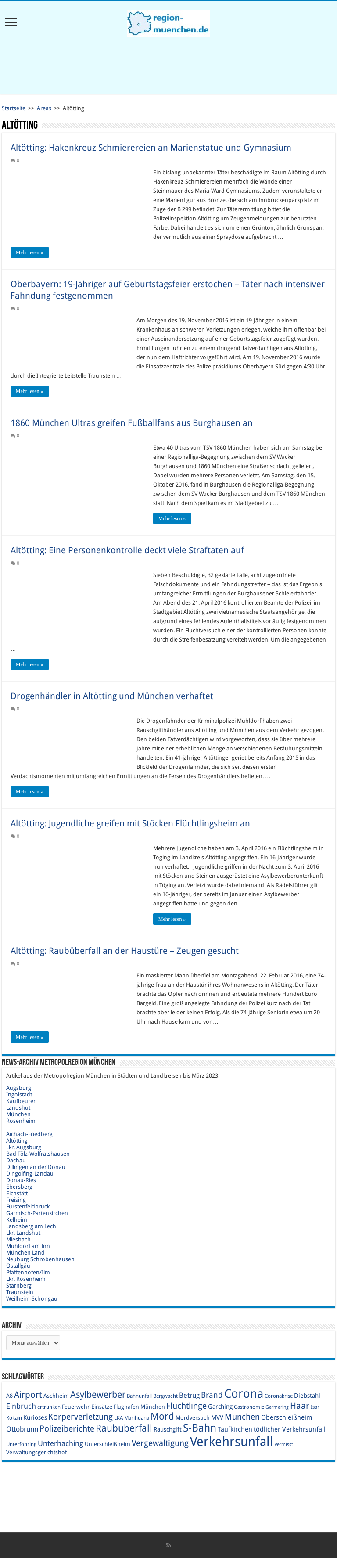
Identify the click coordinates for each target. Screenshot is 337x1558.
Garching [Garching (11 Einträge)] (220, 1406)
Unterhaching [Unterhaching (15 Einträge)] (60, 1443)
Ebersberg (19, 1186)
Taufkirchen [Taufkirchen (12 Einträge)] (235, 1429)
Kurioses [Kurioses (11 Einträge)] (35, 1417)
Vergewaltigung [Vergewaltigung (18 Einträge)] (160, 1443)
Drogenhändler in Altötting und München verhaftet (112, 696)
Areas (44, 108)
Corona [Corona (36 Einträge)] (243, 1393)
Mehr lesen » (29, 252)
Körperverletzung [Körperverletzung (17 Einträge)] (80, 1417)
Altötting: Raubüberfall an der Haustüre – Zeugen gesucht (125, 950)
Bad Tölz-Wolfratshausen (38, 1153)
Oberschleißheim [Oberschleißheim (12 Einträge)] (286, 1417)
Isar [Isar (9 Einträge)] (315, 1407)
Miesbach (18, 1239)
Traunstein (19, 1292)
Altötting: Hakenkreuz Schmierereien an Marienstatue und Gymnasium (151, 147)
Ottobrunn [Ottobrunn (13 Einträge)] (22, 1429)
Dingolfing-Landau (30, 1173)
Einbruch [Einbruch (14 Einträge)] (21, 1406)
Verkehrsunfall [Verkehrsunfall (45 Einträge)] (231, 1441)
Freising (16, 1200)
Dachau (16, 1160)
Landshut (18, 1107)
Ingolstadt (19, 1094)
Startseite (13, 108)
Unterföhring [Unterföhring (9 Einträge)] (21, 1444)
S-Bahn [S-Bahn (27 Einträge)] (199, 1428)
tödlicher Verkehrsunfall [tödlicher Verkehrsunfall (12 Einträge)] (290, 1429)
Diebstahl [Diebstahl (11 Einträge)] (307, 1395)
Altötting (17, 1140)
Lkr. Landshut (23, 1233)
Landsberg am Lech (31, 1226)
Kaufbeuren (21, 1101)
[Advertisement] (168, 65)
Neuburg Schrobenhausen (40, 1259)
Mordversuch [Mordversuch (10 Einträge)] (193, 1417)
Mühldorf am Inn (28, 1246)
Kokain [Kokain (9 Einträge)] (14, 1418)
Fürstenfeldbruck (28, 1206)
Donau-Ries (21, 1180)
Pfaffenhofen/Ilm (28, 1272)
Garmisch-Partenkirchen (37, 1213)
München (18, 1114)
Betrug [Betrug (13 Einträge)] (189, 1395)
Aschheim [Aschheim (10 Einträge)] (56, 1395)
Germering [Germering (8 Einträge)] (277, 1407)
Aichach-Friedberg (29, 1134)
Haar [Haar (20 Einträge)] (299, 1405)
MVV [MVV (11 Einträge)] (217, 1417)
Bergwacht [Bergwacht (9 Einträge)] (165, 1396)
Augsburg (18, 1088)
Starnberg (19, 1285)
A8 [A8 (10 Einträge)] (9, 1395)
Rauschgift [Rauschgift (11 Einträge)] (168, 1429)
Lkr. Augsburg (23, 1147)
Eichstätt (17, 1193)
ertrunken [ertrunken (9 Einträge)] (49, 1407)
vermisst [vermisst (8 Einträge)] (284, 1444)
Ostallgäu (18, 1265)
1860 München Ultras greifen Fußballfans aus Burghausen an (132, 423)
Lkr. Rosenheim (26, 1279)
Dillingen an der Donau (35, 1167)
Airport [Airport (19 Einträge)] (28, 1395)
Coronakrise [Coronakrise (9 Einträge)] (279, 1396)
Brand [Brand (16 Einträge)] (212, 1394)
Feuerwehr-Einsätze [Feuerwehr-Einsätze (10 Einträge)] (87, 1406)
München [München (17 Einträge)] (242, 1417)
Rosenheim (21, 1121)
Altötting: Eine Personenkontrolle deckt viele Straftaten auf (127, 550)
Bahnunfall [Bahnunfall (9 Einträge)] (139, 1396)
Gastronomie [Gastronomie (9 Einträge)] (249, 1407)
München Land (25, 1252)
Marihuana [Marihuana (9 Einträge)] (136, 1418)
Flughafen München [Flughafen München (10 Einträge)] (139, 1406)
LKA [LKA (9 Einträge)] (118, 1418)
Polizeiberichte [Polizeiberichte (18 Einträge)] (66, 1429)
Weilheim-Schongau (31, 1298)
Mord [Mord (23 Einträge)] (162, 1416)
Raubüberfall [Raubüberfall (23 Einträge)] (124, 1428)
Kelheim (16, 1219)
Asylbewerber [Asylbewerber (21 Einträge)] (97, 1394)
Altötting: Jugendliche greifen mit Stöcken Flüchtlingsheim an (130, 823)
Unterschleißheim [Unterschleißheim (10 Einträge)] (107, 1444)
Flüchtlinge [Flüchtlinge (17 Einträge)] (186, 1406)
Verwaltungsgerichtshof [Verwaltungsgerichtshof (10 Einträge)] (36, 1452)
